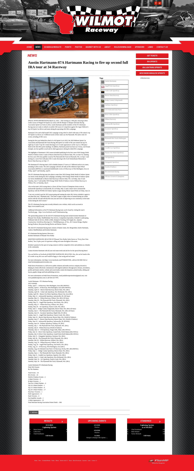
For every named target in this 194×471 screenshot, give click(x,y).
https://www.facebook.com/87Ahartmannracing (53, 212)
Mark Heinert (135, 431)
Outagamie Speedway (112, 162)
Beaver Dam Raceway (112, 95)
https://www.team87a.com (36, 206)
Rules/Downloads (122, 47)
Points (68, 47)
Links (150, 47)
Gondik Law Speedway (112, 148)
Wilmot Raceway (94, 21)
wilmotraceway (145, 78)
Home (29, 47)
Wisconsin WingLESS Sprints (152, 73)
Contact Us (162, 47)
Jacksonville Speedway (112, 124)
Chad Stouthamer (39, 434)
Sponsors (139, 47)
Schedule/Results (52, 47)
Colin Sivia (37, 431)
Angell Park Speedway (112, 86)
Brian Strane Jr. (38, 429)
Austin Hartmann (110, 81)
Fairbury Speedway (111, 105)
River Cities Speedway (112, 114)
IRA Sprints (152, 62)
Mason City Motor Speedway (114, 153)
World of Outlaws (110, 167)
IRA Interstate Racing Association (112, 172)
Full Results (49, 436)
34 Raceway (109, 133)
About (107, 47)
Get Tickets (152, 56)
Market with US (93, 47)
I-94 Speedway (109, 157)
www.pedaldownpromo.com (36, 278)
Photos (78, 47)
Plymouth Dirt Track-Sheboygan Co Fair (115, 138)
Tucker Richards (136, 434)
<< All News (34, 412)
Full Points (147, 436)
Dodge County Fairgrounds (113, 100)
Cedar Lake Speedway (112, 91)
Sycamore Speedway (111, 129)
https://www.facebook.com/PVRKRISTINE (58, 260)
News (37, 47)
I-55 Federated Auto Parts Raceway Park (113, 110)
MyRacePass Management (158, 463)
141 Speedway (109, 143)
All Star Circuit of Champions (114, 176)
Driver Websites (158, 460)
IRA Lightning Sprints (152, 67)
